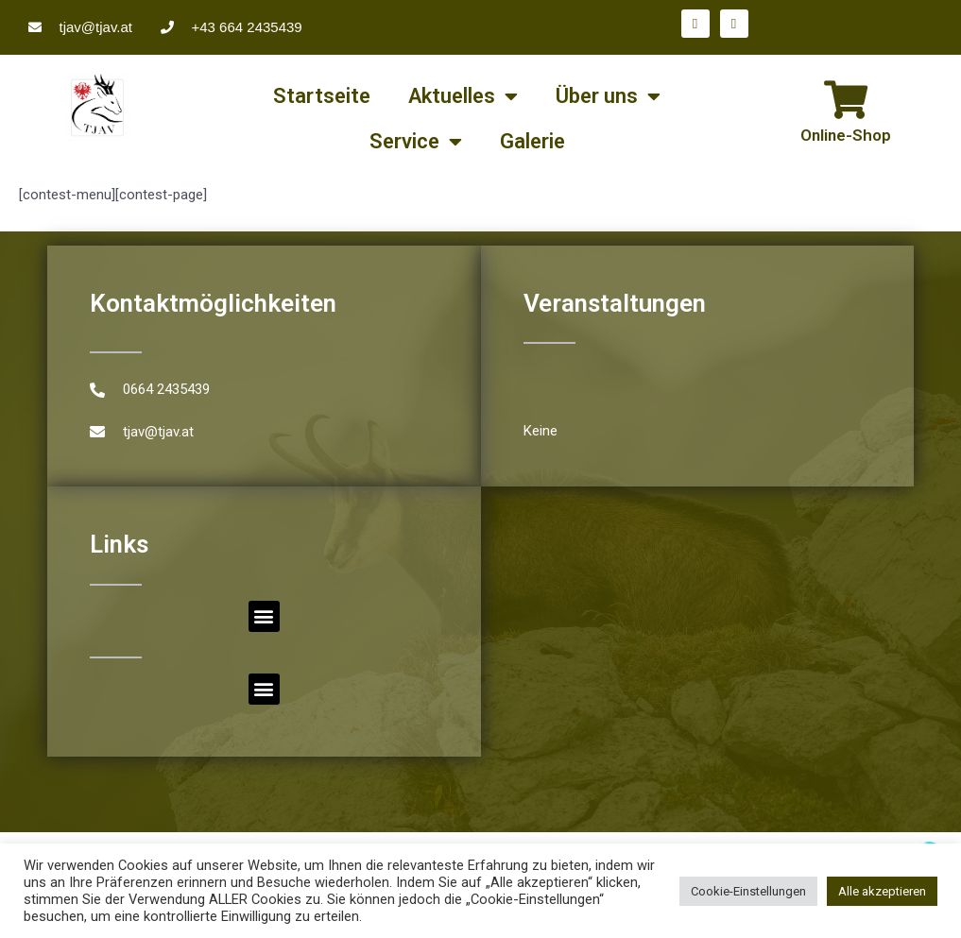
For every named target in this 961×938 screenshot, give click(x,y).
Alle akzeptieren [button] (882, 891)
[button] (264, 616)
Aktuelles (463, 96)
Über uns (608, 96)
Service (415, 142)
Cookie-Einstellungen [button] (748, 891)
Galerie (532, 141)
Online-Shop (845, 135)
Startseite (321, 96)
